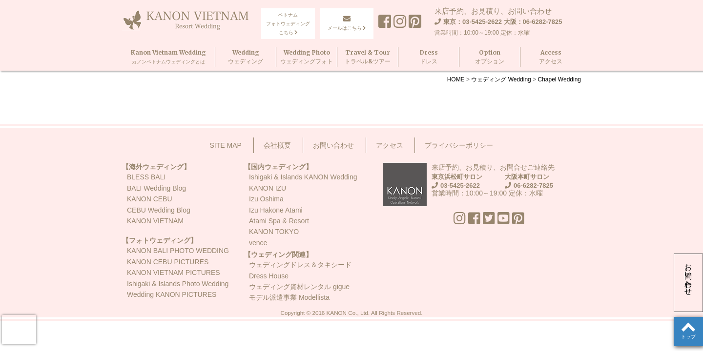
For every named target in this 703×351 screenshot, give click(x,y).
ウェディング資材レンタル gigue (299, 287)
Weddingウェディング (245, 57)
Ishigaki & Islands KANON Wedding (303, 177)
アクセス (389, 145)
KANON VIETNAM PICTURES (173, 272)
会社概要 (277, 145)
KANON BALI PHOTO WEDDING (178, 250)
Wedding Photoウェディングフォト (306, 57)
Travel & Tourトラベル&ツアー (368, 57)
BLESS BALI (146, 177)
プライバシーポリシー (459, 145)
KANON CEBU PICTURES (167, 262)
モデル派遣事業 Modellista (289, 297)
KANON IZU (267, 188)
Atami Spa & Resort (279, 221)
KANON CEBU (149, 199)
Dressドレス (429, 57)
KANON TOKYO (274, 231)
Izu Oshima (266, 199)
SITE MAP (226, 145)
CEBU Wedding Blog (158, 210)
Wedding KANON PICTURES (171, 294)
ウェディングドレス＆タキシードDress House (300, 270)
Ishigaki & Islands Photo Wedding (177, 284)
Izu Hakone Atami (276, 210)
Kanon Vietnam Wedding (168, 57)
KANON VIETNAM (155, 221)
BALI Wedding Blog (156, 188)
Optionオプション (489, 57)
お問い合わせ (688, 275)
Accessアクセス (550, 57)
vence (258, 243)
